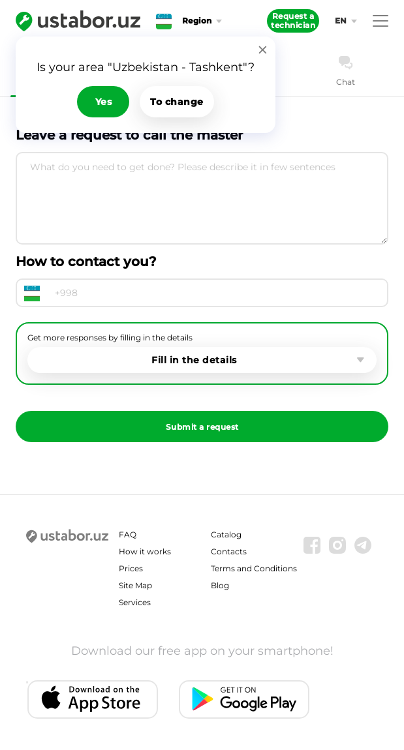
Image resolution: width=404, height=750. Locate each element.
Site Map (135, 585)
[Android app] (244, 699)
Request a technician (293, 20)
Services (135, 602)
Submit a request (202, 427)
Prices (131, 568)
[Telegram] (362, 545)
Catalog (226, 534)
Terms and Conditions (254, 568)
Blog (220, 585)
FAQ (127, 534)
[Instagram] (337, 545)
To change (177, 102)
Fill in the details (194, 360)
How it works (145, 551)
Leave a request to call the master (129, 135)
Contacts (229, 551)
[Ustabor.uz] (78, 21)
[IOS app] (92, 699)
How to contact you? (86, 261)
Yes (103, 102)
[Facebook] (311, 545)
